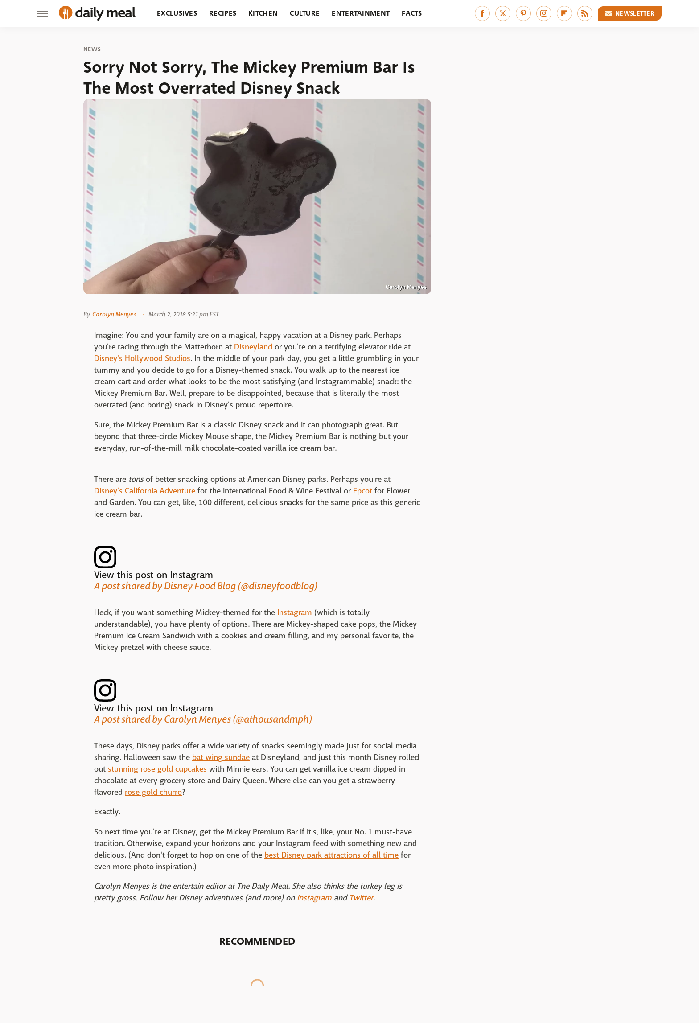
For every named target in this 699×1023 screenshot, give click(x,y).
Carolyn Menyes (114, 314)
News (92, 49)
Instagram (294, 613)
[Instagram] (543, 13)
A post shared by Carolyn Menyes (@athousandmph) (203, 719)
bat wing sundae (221, 757)
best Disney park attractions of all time (331, 855)
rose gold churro (153, 792)
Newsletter (630, 13)
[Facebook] (482, 13)
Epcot (362, 491)
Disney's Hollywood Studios (142, 358)
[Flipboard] (564, 13)
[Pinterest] (523, 13)
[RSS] (584, 13)
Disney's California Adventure (144, 491)
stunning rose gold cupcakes (157, 769)
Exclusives (177, 13)
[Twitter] (502, 13)
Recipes (222, 13)
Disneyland (253, 347)
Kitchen (263, 13)
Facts (412, 13)
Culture (305, 13)
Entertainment (361, 13)
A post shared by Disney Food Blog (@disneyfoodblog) (205, 586)
